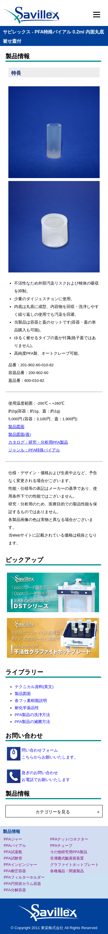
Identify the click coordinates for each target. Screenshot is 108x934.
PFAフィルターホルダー (24, 877)
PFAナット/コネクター (69, 839)
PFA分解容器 (15, 890)
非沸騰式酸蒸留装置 (67, 858)
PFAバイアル (15, 845)
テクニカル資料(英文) (34, 687)
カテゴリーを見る (52, 811)
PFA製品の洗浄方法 (32, 715)
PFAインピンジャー (20, 864)
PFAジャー (13, 839)
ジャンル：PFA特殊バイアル (34, 450)
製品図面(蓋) (19, 434)
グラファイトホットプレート (74, 864)
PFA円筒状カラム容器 (22, 883)
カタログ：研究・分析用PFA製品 (38, 442)
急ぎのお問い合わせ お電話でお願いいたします (45, 776)
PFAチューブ (61, 845)
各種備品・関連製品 (67, 871)
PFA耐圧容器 (15, 871)
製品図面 (16, 427)
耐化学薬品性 (27, 708)
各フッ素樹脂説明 (31, 700)
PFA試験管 (13, 858)
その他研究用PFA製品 (68, 852)
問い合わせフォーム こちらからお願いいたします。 (49, 753)
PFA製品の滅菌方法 (32, 722)
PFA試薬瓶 (13, 852)
